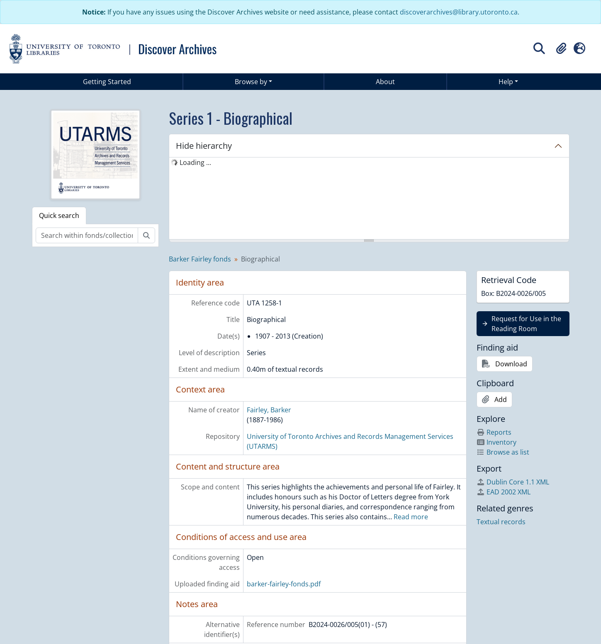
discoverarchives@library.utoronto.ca (459, 12)
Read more (411, 516)
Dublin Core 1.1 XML (513, 482)
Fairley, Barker (269, 409)
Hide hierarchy (204, 145)
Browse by (251, 81)
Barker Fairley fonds (200, 259)
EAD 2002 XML (503, 491)
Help (506, 81)
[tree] (369, 198)
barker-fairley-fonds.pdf (284, 583)
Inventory (496, 442)
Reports (494, 432)
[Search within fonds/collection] (87, 235)
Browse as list (503, 452)
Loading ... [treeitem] (195, 162)
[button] (561, 48)
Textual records (501, 521)
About (385, 81)
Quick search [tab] (59, 215)
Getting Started (107, 81)
